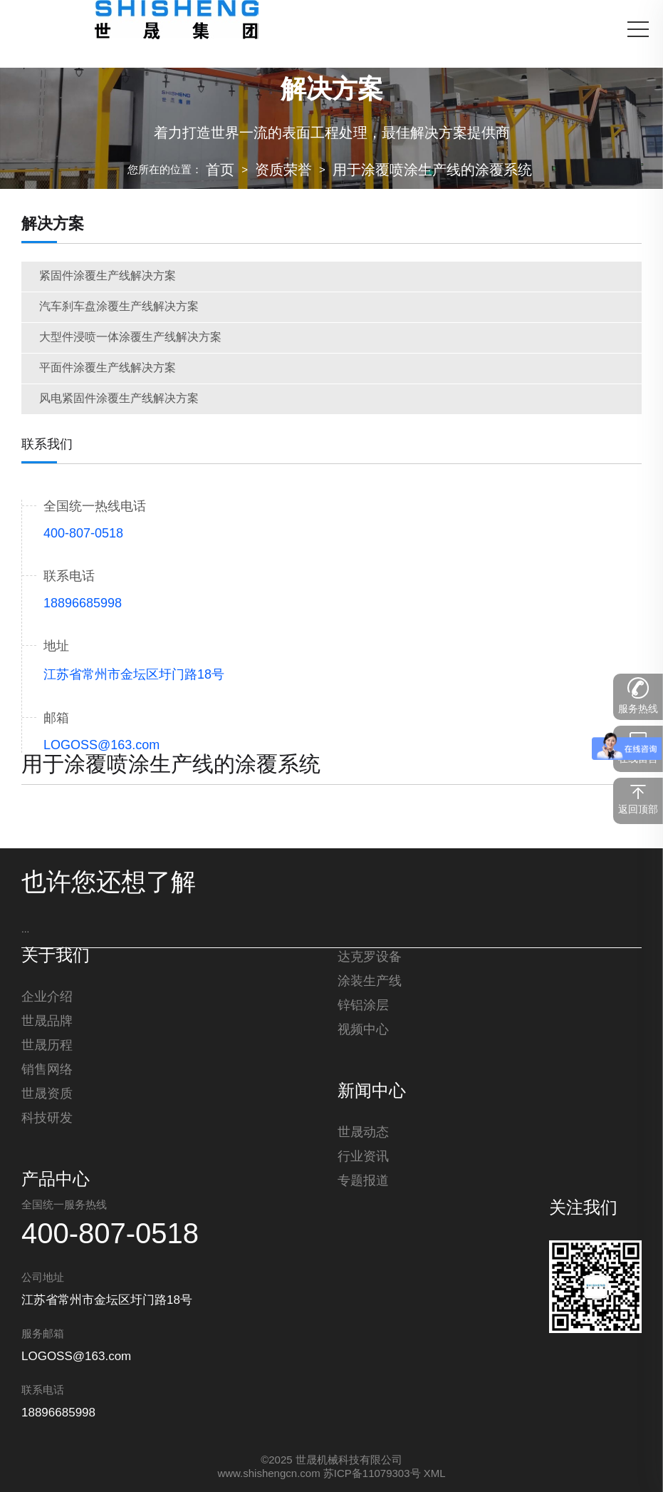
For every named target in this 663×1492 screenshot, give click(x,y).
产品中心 (55, 1180)
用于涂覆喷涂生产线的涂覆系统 (432, 170)
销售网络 (47, 1070)
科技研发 (47, 1118)
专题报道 (363, 1181)
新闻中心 (372, 1092)
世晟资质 (47, 1094)
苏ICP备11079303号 (372, 1474)
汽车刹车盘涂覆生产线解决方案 (119, 307)
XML (435, 1474)
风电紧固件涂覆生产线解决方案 (119, 399)
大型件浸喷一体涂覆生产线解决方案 (130, 337)
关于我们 (55, 956)
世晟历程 (47, 1046)
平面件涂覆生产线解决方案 (107, 368)
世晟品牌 (47, 1021)
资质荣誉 (283, 170)
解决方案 (52, 224)
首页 (220, 170)
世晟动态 (363, 1133)
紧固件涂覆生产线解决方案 (107, 276)
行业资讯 (363, 1157)
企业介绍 (47, 997)
